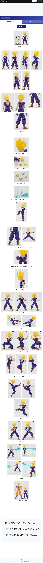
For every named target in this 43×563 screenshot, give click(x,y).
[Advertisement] (10, 9)
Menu (40, 1)
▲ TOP (22, 559)
